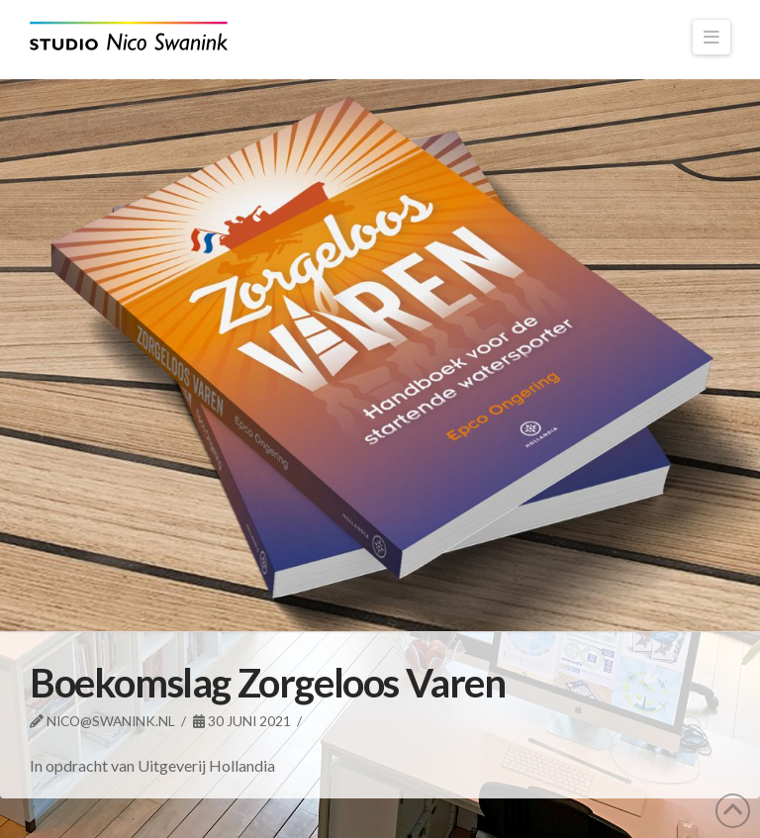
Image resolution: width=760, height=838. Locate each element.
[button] (712, 37)
